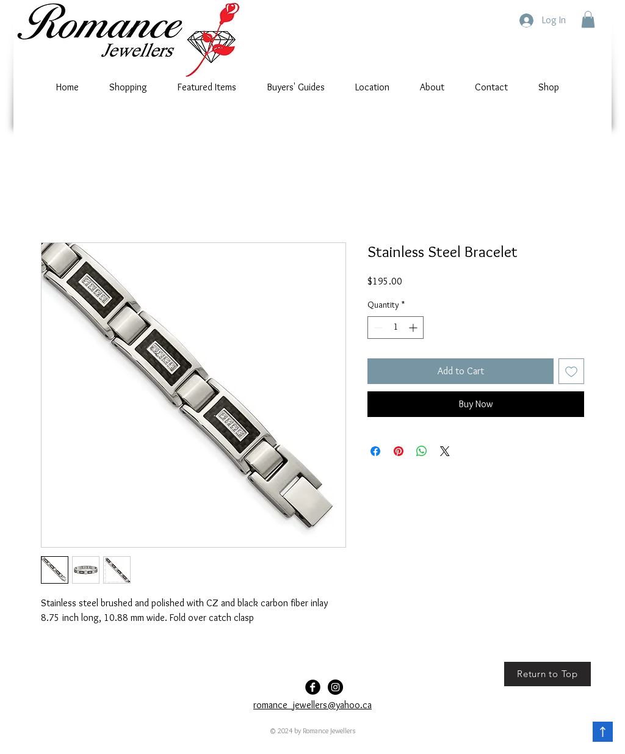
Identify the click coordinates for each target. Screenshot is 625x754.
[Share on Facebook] (375, 451)
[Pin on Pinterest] (398, 451)
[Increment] (414, 327)
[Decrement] (377, 327)
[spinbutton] (395, 327)
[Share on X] (445, 451)
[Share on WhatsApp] (421, 451)
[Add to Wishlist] (571, 371)
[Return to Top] (547, 674)
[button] (588, 19)
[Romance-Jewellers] (335, 687)
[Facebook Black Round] (312, 687)
